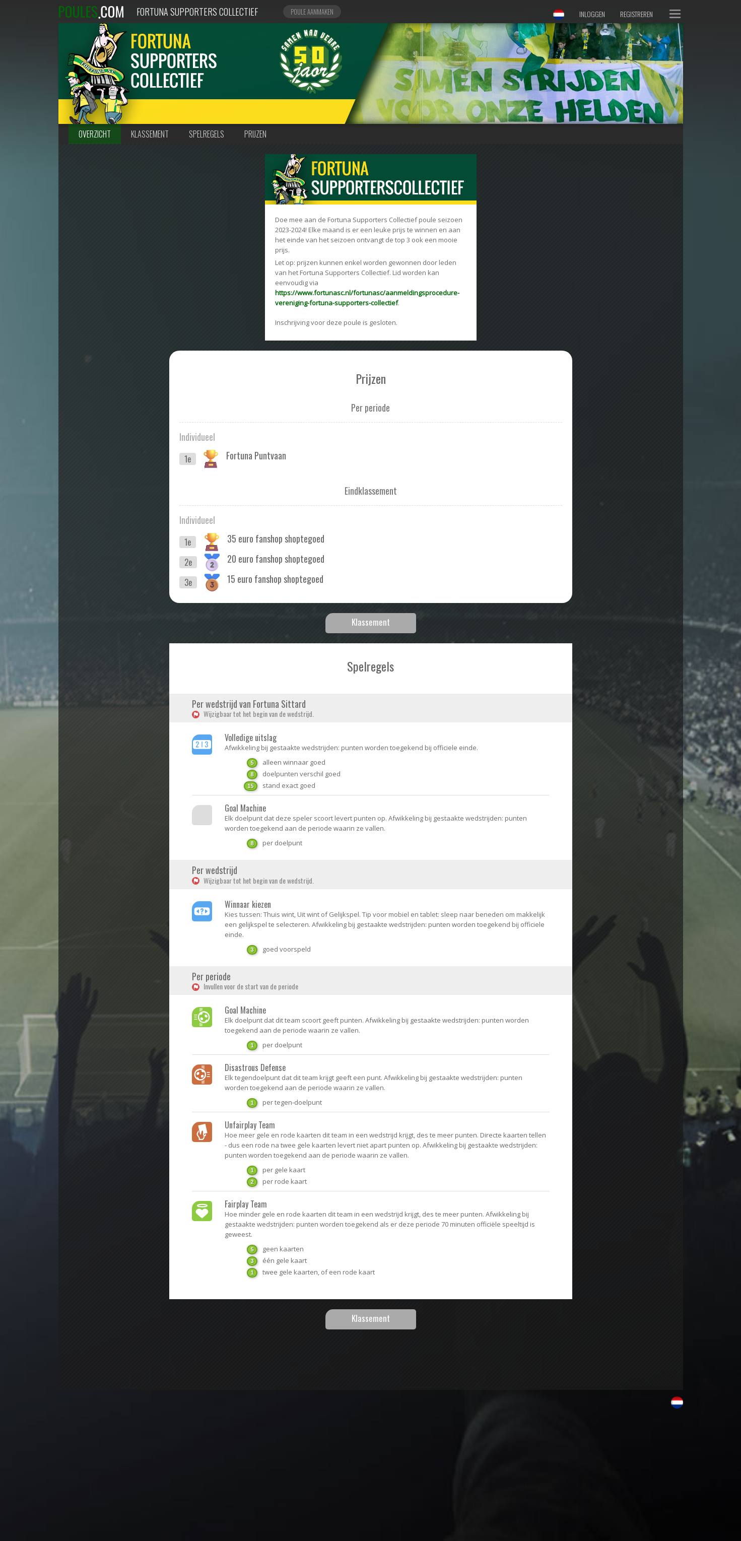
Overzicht (95, 134)
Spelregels (206, 134)
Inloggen (592, 14)
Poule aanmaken (312, 12)
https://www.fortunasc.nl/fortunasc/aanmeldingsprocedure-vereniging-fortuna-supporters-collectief (367, 297)
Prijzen (255, 134)
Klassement (150, 134)
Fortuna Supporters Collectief (197, 11)
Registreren (636, 14)
